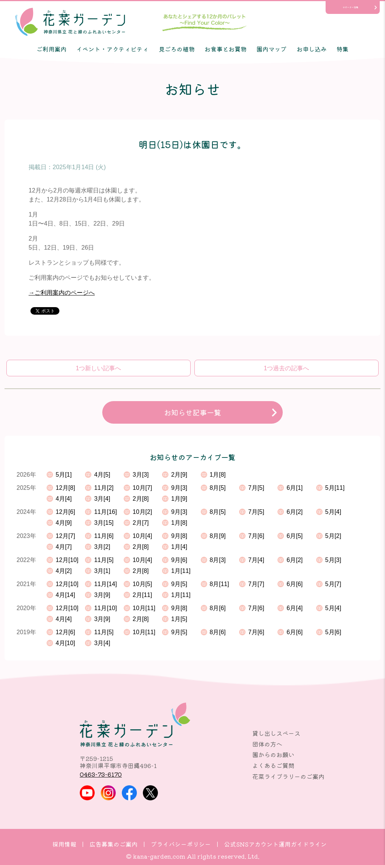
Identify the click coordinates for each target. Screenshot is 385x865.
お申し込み (312, 48)
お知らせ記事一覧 (192, 412)
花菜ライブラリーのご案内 (288, 776)
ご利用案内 (51, 48)
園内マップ (271, 48)
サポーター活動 (350, 7)
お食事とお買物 (226, 48)
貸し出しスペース (276, 733)
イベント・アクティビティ (112, 48)
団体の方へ (267, 743)
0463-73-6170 (101, 774)
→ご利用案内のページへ (62, 292)
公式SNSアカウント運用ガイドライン (275, 843)
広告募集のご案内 (113, 843)
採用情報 (64, 843)
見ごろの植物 (177, 48)
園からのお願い (273, 754)
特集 (342, 48)
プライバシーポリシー (181, 843)
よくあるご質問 (273, 765)
